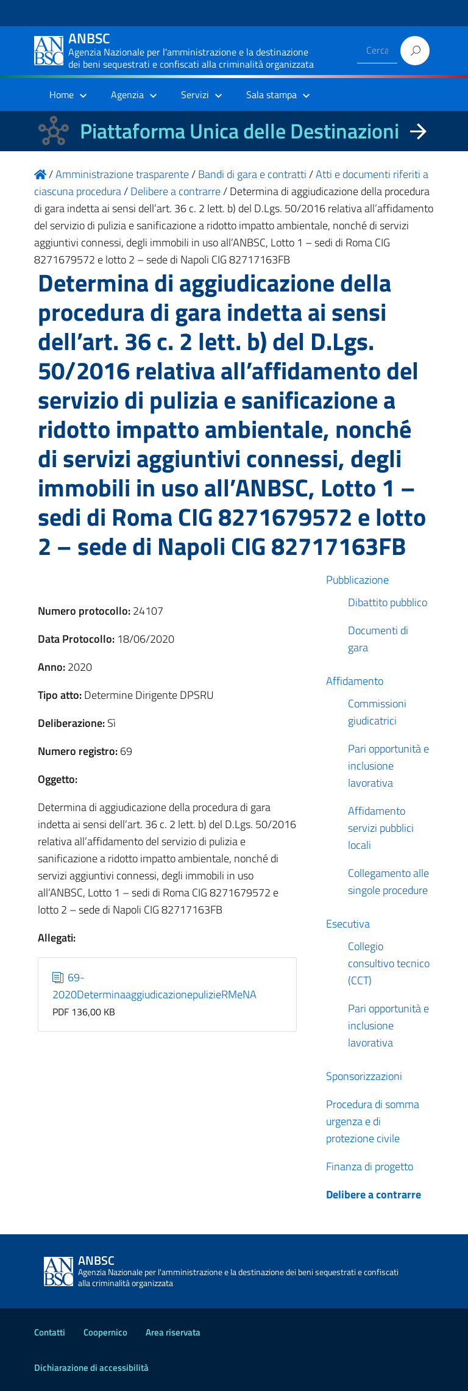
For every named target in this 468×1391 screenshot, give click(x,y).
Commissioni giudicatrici (377, 712)
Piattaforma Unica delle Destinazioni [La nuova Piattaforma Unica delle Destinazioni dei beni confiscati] (239, 130)
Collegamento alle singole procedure (388, 881)
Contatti (49, 1332)
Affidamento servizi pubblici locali (381, 828)
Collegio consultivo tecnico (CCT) (389, 963)
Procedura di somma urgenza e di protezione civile (372, 1121)
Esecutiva (348, 923)
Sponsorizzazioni (364, 1076)
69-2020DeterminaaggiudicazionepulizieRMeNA (154, 986)
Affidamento (354, 681)
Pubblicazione (357, 579)
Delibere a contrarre (373, 1194)
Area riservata (173, 1332)
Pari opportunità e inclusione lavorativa (388, 765)
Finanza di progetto (369, 1166)
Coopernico (105, 1332)
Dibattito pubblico (387, 602)
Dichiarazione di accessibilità (91, 1368)
